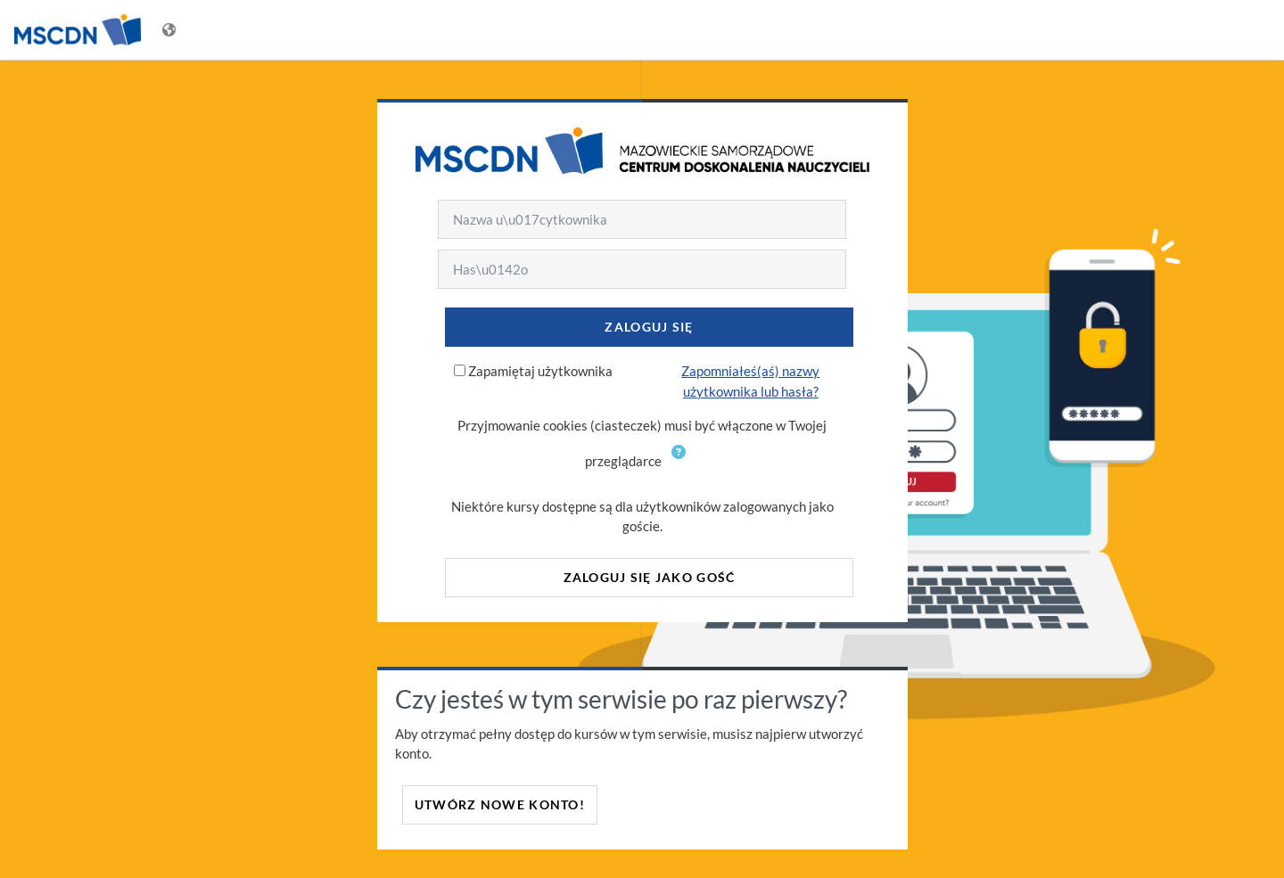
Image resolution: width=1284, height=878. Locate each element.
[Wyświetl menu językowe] (170, 30)
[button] (682, 462)
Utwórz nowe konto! (500, 804)
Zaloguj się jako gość (650, 577)
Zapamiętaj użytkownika (540, 371)
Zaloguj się (649, 326)
